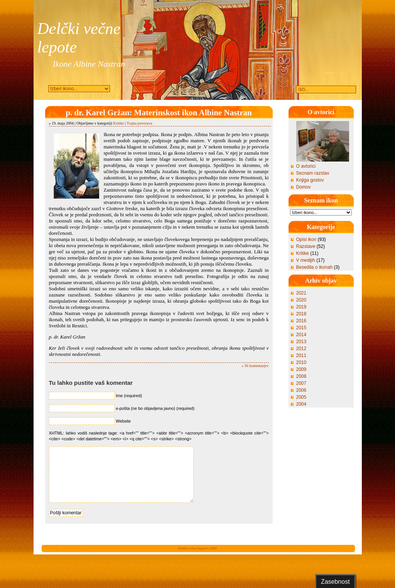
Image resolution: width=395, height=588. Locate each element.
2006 (301, 390)
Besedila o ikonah (314, 267)
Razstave (306, 246)
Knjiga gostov (310, 180)
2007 (301, 383)
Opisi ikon (306, 239)
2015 (301, 327)
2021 (301, 293)
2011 (301, 355)
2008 (301, 376)
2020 (301, 300)
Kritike (118, 123)
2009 (301, 369)
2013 (301, 341)
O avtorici (306, 166)
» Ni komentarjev (255, 366)
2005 (301, 397)
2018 (301, 314)
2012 (301, 348)
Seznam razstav (312, 173)
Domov (303, 187)
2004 (301, 404)
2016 (301, 320)
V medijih (305, 260)
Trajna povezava (139, 123)
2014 (301, 334)
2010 (301, 362)
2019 (301, 307)
